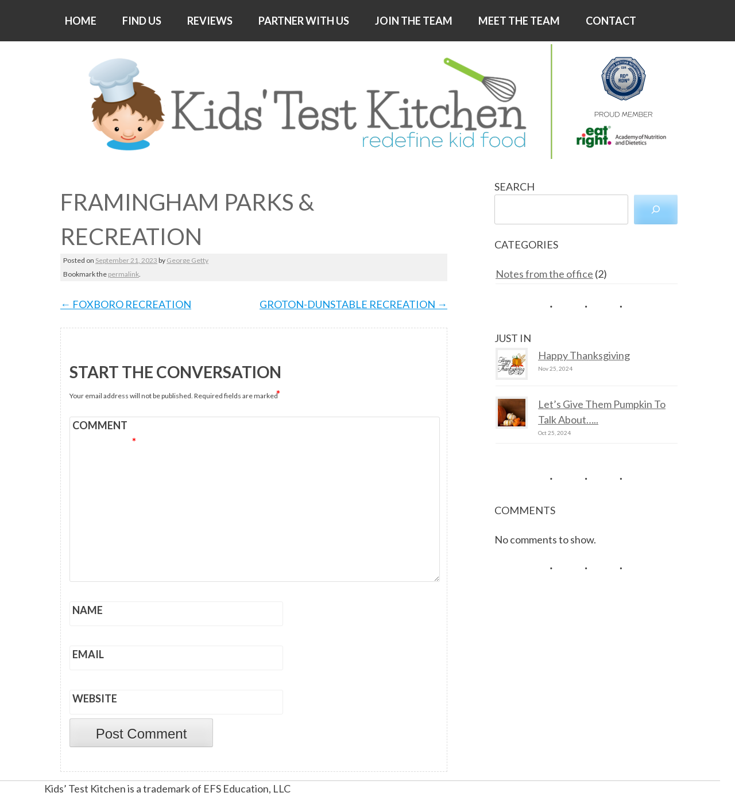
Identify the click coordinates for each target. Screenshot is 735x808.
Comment (104, 426)
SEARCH (514, 186)
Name (87, 610)
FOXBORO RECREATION (125, 304)
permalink (123, 274)
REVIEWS (210, 20)
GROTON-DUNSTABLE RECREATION (353, 304)
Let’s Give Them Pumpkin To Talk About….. (602, 412)
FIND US (141, 20)
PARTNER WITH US (303, 20)
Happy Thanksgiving (584, 355)
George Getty (187, 260)
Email (88, 654)
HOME (80, 20)
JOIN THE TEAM (413, 20)
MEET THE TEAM (519, 20)
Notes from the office (544, 273)
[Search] (656, 209)
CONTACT (611, 20)
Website (94, 698)
